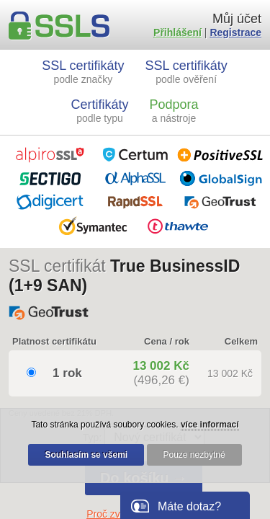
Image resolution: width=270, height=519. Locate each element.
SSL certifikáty (83, 71)
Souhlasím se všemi (86, 455)
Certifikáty (100, 110)
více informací (210, 425)
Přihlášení (177, 32)
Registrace (235, 32)
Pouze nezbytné (194, 455)
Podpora (173, 110)
